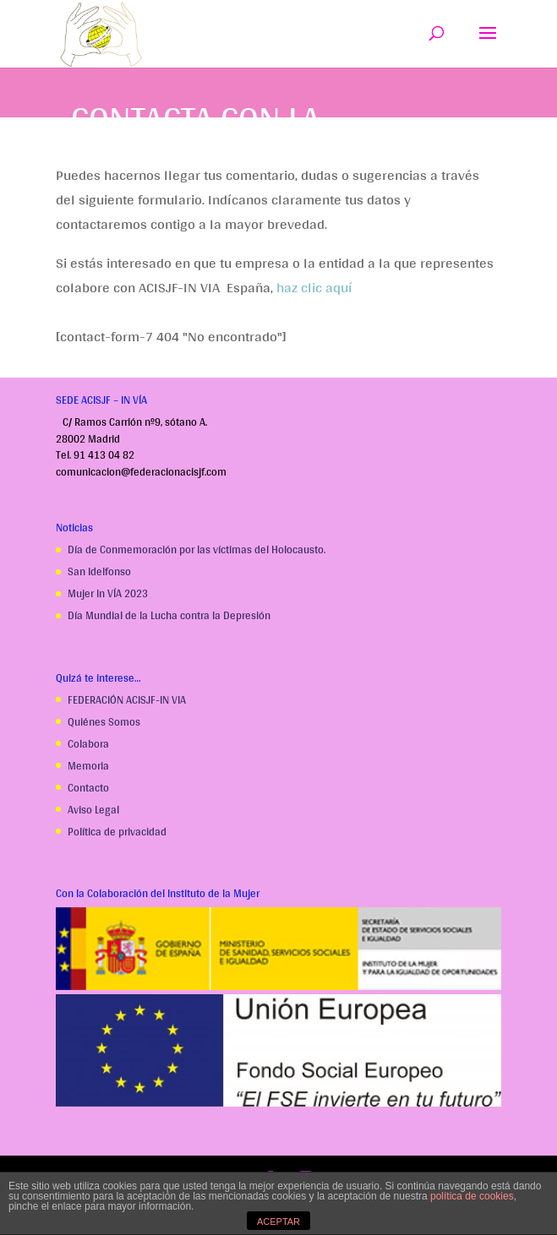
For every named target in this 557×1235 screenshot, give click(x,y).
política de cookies (472, 1196)
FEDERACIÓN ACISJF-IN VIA (127, 700)
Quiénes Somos (104, 722)
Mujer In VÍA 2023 (108, 593)
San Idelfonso (99, 571)
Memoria (88, 765)
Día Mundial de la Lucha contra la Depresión (169, 615)
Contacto (88, 787)
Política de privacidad (117, 831)
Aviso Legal (93, 809)
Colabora (88, 744)
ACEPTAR (278, 1221)
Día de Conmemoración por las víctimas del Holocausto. (196, 549)
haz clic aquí (314, 287)
